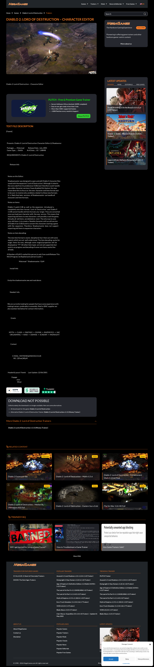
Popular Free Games (64, 652)
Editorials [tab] (129, 84)
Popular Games (62, 629)
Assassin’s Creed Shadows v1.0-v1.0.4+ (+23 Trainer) (75, 576)
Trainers (49, 13)
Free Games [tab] (140, 84)
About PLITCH (83, 116)
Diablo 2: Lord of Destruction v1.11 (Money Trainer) (62, 412)
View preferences (143, 659)
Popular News (61, 645)
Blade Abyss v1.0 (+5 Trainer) (67, 610)
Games (16, 13)
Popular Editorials (63, 648)
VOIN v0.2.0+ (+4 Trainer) (66, 606)
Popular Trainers (62, 633)
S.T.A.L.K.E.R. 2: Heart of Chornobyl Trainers (28, 576)
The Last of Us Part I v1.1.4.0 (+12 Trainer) (71, 594)
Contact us (17, 633)
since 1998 (141, 28)
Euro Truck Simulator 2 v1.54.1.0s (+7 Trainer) (73, 602)
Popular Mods (61, 637)
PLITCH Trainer (105, 576)
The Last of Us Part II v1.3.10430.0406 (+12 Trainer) (75, 590)
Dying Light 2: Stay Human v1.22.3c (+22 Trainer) (73, 580)
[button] (150, 644)
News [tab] (119, 84)
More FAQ (77, 556)
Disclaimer (17, 637)
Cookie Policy (126, 663)
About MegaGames (20, 629)
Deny (127, 659)
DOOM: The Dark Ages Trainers (24, 580)
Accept (111, 659)
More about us (126, 44)
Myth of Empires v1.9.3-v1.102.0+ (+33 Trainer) (73, 598)
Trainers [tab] (110, 84)
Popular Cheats (62, 641)
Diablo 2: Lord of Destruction (32, 13)
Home (8, 13)
